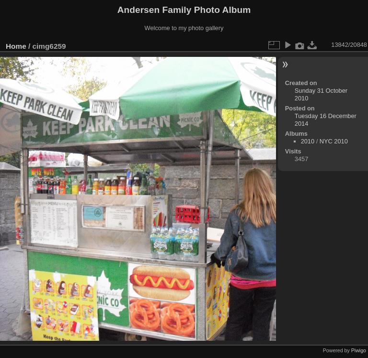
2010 (307, 141)
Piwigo (358, 350)
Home (16, 46)
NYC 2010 (334, 141)
